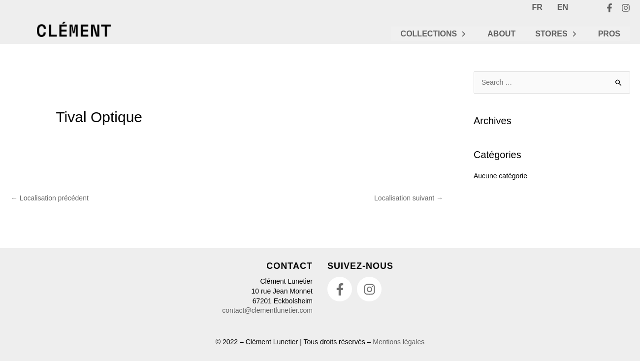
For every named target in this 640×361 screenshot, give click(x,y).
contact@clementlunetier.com (267, 310)
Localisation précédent (50, 198)
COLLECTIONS (434, 34)
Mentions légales (398, 342)
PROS (609, 34)
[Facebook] (609, 7)
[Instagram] (625, 7)
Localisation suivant (408, 198)
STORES (556, 34)
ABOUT (501, 34)
